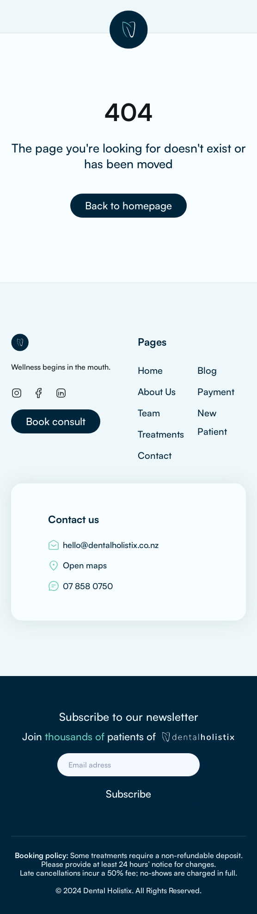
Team (149, 413)
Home (150, 370)
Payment (215, 391)
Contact (154, 455)
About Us (157, 391)
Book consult (56, 421)
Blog (207, 370)
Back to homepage (128, 205)
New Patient (212, 422)
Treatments (161, 434)
